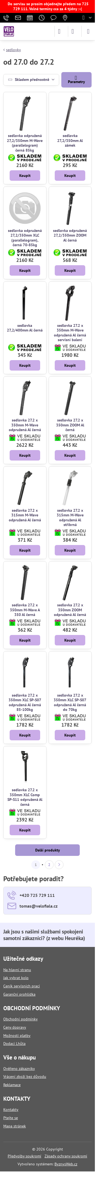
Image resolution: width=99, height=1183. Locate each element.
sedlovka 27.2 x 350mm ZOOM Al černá (70, 425)
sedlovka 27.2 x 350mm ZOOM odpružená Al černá (70, 610)
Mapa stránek (14, 1126)
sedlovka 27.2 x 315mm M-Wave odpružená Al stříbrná (70, 517)
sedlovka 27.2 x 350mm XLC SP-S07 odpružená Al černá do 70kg (70, 702)
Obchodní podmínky (20, 1019)
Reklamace (12, 1084)
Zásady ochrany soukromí (66, 1156)
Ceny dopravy (14, 1027)
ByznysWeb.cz (65, 1164)
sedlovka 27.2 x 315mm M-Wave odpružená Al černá (25, 515)
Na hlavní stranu (17, 969)
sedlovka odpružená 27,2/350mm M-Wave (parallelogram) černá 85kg (25, 143)
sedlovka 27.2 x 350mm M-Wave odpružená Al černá (25, 425)
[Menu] (88, 31)
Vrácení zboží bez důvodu (24, 1076)
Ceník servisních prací (21, 986)
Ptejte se (10, 1117)
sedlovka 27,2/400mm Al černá (25, 328)
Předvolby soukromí (24, 1156)
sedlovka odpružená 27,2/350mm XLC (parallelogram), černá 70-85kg (25, 238)
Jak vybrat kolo (16, 977)
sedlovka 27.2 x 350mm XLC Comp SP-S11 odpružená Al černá (24, 797)
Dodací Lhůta (14, 1043)
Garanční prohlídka (19, 994)
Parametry (76, 79)
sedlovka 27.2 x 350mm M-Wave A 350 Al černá (25, 610)
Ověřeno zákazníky (19, 1068)
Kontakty (10, 1109)
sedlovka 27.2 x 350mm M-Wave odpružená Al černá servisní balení (70, 333)
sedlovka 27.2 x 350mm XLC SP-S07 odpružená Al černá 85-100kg (25, 702)
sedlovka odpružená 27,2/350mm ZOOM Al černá (70, 235)
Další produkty (47, 850)
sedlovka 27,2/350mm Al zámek (70, 140)
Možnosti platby (17, 1035)
